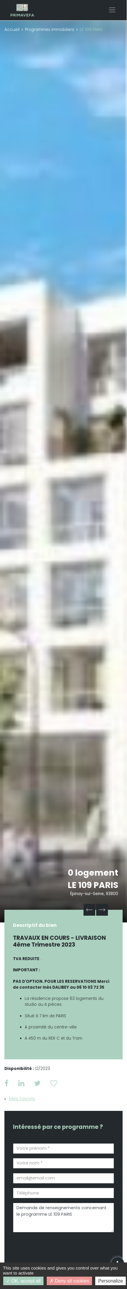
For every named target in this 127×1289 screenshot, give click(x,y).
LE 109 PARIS (93, 885)
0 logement (93, 873)
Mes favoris (22, 1098)
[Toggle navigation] (112, 10)
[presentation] (46, 1246)
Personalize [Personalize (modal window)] (110, 1280)
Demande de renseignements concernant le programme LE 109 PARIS (63, 1217)
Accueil (11, 29)
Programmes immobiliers (49, 29)
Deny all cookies (69, 1280)
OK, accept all (23, 1280)
